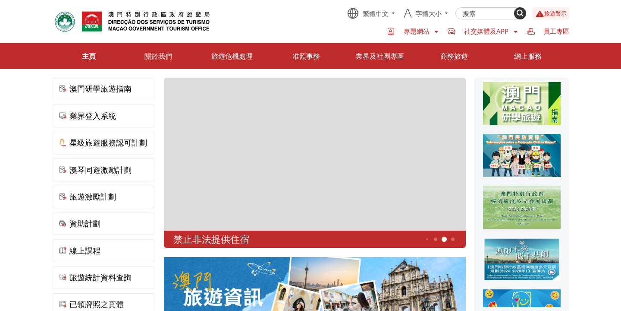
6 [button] (453, 239)
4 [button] (436, 239)
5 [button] (444, 239)
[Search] (520, 13)
